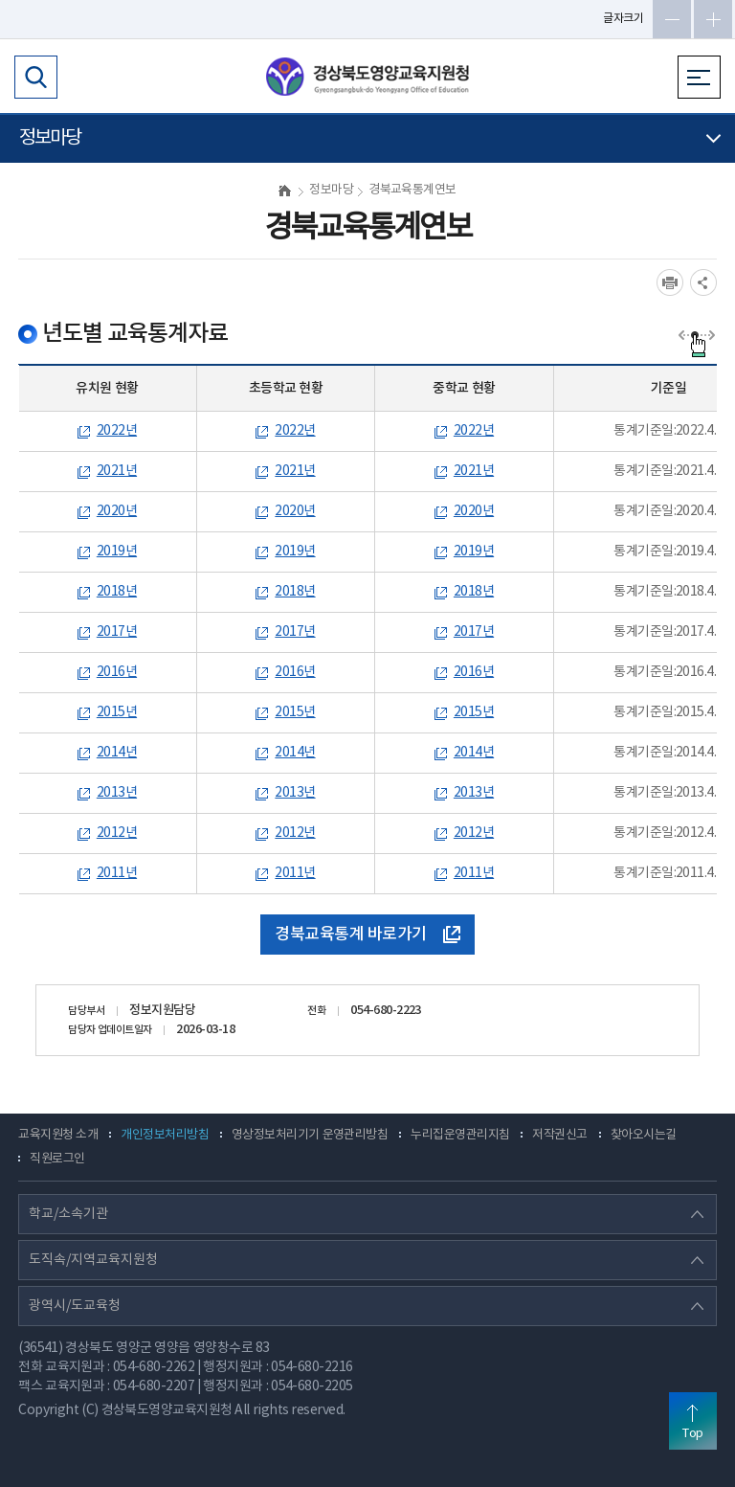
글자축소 (672, 19)
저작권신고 (559, 1135)
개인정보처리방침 (165, 1135)
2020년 (117, 511)
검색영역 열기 (35, 77)
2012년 (117, 833)
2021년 (117, 471)
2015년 (117, 712)
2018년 (117, 591)
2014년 (117, 752)
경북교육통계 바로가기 (367, 934)
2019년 (117, 551)
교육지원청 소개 (58, 1135)
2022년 (117, 431)
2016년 (117, 672)
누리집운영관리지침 (460, 1135)
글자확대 (713, 19)
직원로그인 (57, 1159)
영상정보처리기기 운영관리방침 (310, 1135)
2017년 (117, 632)
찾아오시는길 (644, 1135)
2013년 (117, 792)
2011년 (117, 873)
